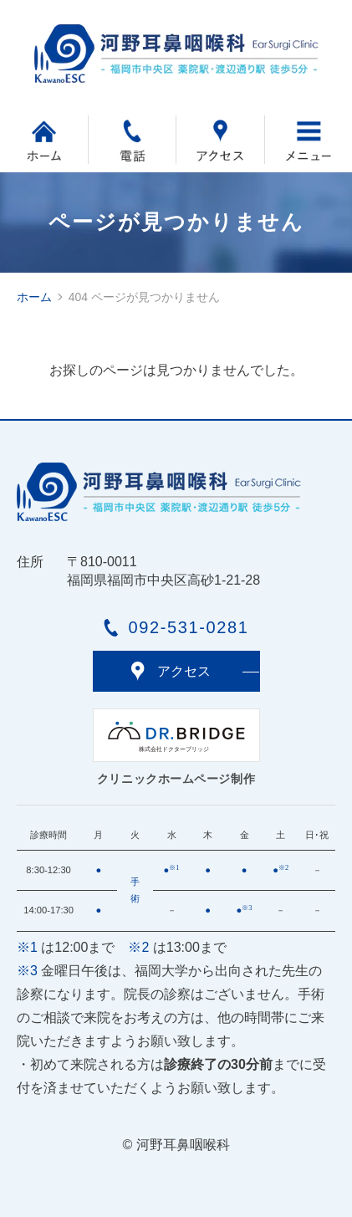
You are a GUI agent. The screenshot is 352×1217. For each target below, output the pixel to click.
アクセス (184, 671)
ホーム (34, 297)
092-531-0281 (189, 627)
